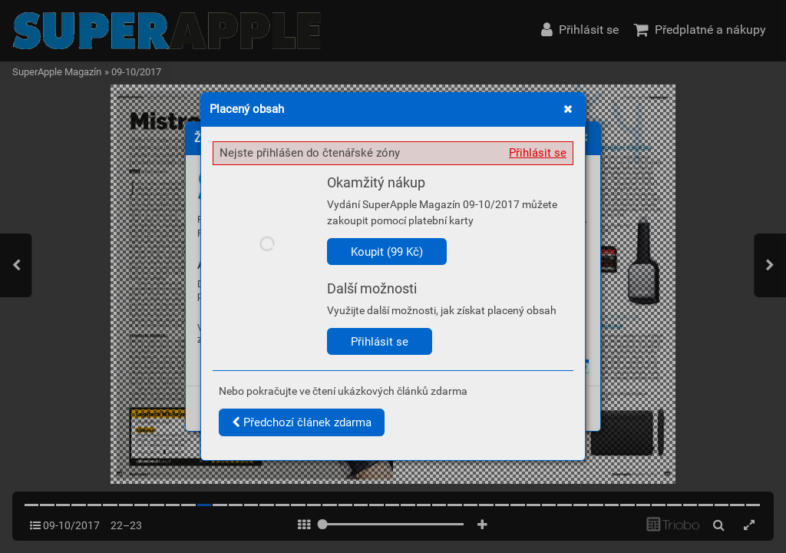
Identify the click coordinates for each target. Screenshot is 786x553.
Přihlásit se (537, 153)
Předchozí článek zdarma (302, 422)
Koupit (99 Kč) (387, 252)
